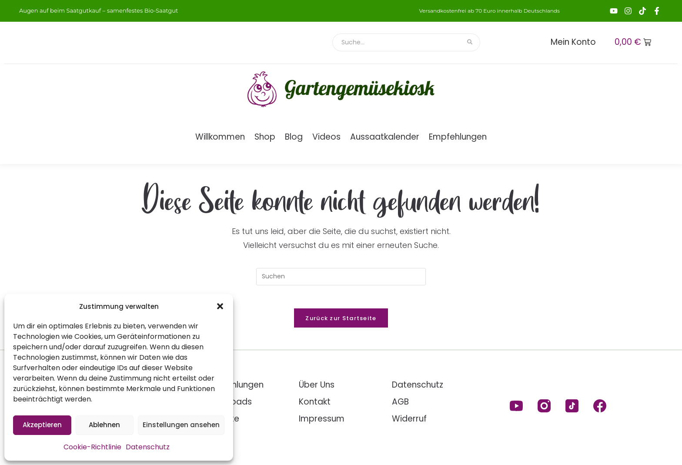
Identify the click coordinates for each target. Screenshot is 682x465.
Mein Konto (573, 42)
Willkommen (220, 137)
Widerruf (409, 422)
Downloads (229, 405)
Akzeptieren (42, 424)
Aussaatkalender (384, 137)
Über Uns (316, 388)
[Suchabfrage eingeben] (341, 276)
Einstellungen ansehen (181, 424)
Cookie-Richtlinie (92, 447)
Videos (326, 137)
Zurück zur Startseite (340, 321)
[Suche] (396, 42)
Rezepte (222, 422)
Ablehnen (104, 424)
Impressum (321, 422)
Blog (294, 137)
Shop (264, 137)
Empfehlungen (458, 137)
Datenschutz (148, 447)
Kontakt (315, 405)
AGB (400, 405)
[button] (220, 306)
